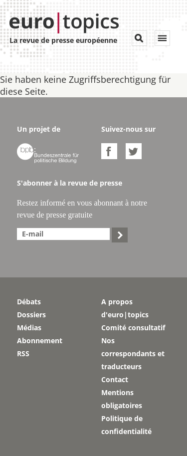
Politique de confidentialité (126, 425)
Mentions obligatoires (121, 399)
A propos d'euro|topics (125, 308)
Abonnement (39, 340)
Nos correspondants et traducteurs (133, 353)
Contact (114, 379)
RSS (23, 353)
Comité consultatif (133, 327)
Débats (29, 301)
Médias (29, 327)
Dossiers (31, 314)
